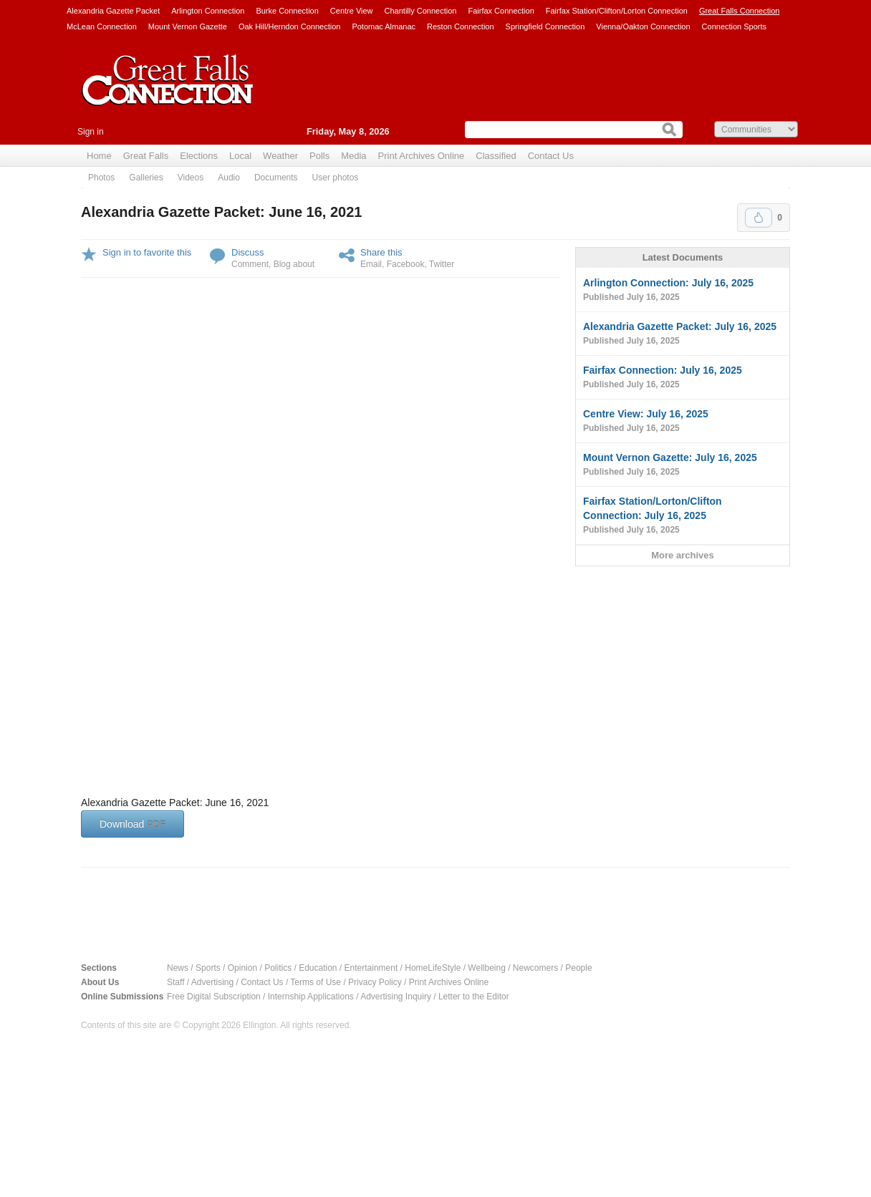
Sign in (90, 132)
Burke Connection (287, 10)
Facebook (406, 264)
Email (371, 264)
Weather (280, 155)
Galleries (146, 178)
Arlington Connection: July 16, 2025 (682, 290)
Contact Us (551, 155)
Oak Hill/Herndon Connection (289, 26)
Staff (175, 982)
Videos (190, 178)
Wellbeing (486, 968)
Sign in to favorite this (146, 252)
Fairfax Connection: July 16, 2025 (682, 378)
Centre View (351, 10)
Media (353, 155)
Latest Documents (683, 257)
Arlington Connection (207, 10)
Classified (496, 155)
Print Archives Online (421, 155)
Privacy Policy (375, 982)
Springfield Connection (545, 26)
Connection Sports (734, 26)
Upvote (758, 218)
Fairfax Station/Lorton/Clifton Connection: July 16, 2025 (682, 516)
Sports (208, 968)
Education (318, 968)
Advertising (212, 982)
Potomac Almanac (383, 26)
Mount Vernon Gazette (187, 26)
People (578, 968)
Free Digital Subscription (214, 997)
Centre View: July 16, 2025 (682, 421)
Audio (229, 178)
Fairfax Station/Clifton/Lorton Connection (617, 10)
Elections (199, 155)
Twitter (441, 264)
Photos (101, 178)
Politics (278, 968)
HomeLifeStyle (433, 968)
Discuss (247, 252)
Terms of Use (315, 982)
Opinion (242, 968)
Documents (276, 178)
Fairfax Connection (501, 10)
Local (240, 155)
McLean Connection (102, 26)
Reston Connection (460, 26)
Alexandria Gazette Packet (113, 10)
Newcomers (535, 968)
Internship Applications (311, 997)
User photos (335, 178)
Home (99, 155)
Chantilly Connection (421, 10)
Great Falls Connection (739, 10)
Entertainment (371, 968)
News (177, 968)
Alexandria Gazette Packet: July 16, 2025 (682, 334)
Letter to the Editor (473, 997)
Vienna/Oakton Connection (643, 26)
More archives (682, 555)
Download (132, 824)
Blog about (294, 264)
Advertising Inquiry (395, 997)
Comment (250, 264)
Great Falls (146, 155)
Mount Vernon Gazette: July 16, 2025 (682, 465)
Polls (319, 155)
